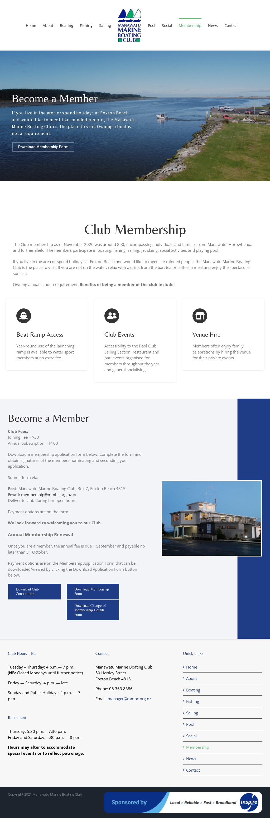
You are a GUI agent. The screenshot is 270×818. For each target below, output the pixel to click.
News (191, 758)
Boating (193, 690)
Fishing (192, 701)
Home (191, 667)
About (191, 678)
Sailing (192, 712)
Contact (193, 770)
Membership (197, 747)
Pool (190, 724)
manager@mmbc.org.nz (129, 698)
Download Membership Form (43, 147)
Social (191, 735)
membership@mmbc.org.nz (46, 494)
